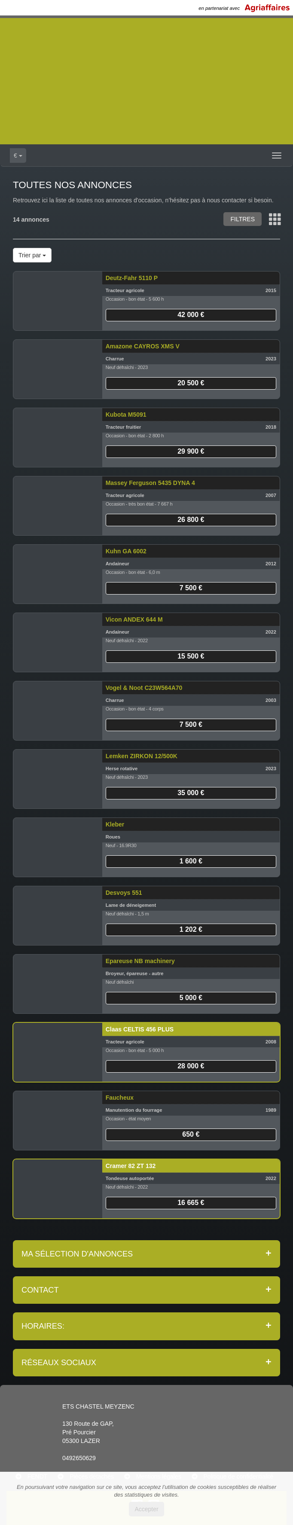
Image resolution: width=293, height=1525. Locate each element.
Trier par (32, 255)
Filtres (242, 219)
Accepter (146, 1509)
